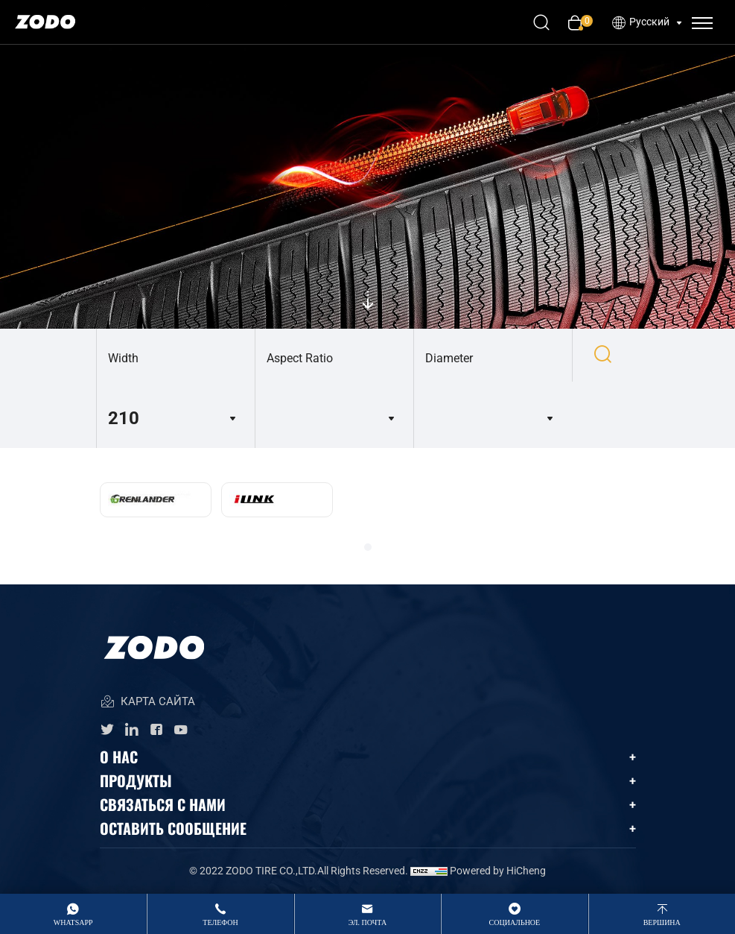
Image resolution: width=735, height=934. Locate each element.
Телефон (220, 922)
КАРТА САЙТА (147, 702)
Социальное (515, 922)
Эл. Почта (367, 922)
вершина (662, 922)
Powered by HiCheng (498, 871)
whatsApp (73, 922)
